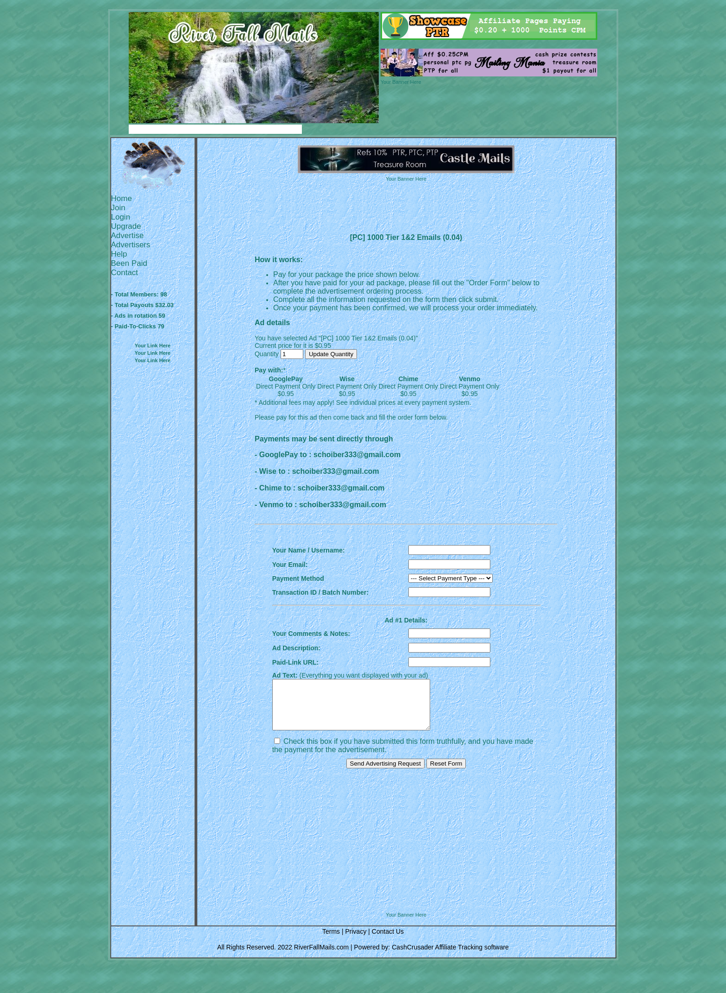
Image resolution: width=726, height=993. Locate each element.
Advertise (127, 235)
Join (118, 207)
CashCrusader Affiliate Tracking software (450, 957)
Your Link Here (152, 345)
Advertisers (130, 244)
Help (119, 254)
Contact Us (388, 941)
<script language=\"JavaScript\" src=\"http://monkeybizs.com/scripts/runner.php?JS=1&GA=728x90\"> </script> (406, 898)
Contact (124, 272)
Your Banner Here (401, 82)
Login (121, 217)
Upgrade (126, 226)
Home (121, 198)
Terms (331, 941)
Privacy (355, 941)
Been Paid (129, 263)
